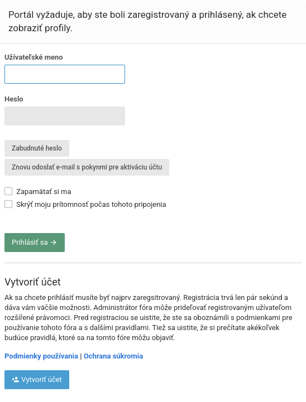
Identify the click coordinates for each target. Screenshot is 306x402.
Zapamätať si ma (37, 191)
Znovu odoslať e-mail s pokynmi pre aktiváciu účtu (87, 167)
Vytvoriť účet (37, 379)
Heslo (13, 99)
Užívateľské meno (33, 57)
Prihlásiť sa (35, 242)
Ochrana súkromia (113, 356)
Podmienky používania (41, 356)
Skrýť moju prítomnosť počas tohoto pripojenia (85, 204)
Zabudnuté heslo (37, 148)
